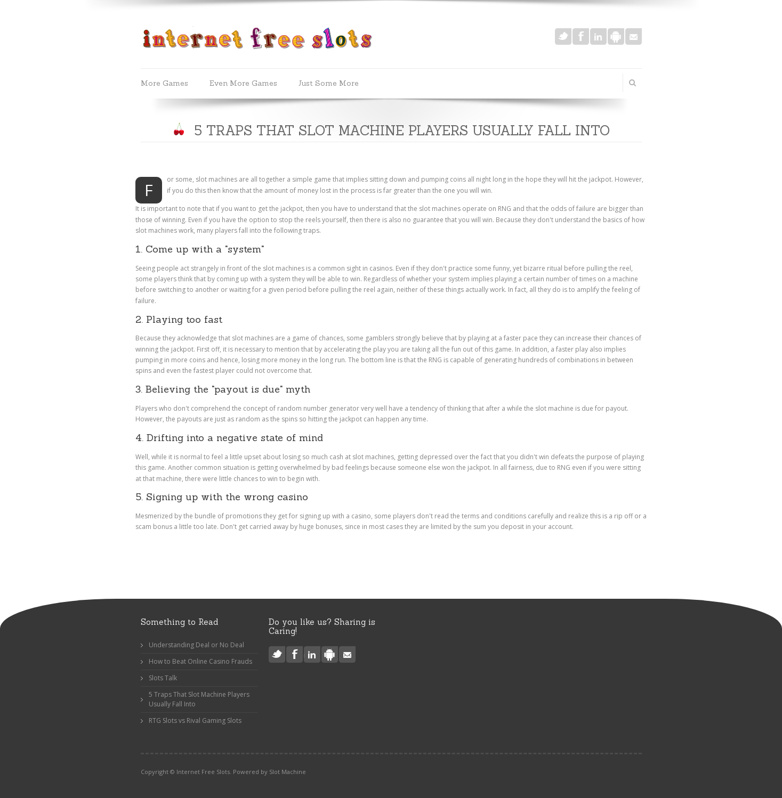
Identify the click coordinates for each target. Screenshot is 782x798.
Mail (633, 36)
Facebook (581, 36)
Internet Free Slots (203, 772)
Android (616, 36)
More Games (164, 83)
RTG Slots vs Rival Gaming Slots (195, 720)
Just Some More (329, 83)
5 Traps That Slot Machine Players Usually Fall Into (199, 699)
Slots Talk (163, 677)
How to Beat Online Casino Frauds (200, 661)
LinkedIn (598, 36)
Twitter (563, 36)
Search (633, 83)
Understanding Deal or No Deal (196, 644)
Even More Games (243, 83)
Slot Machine (287, 772)
